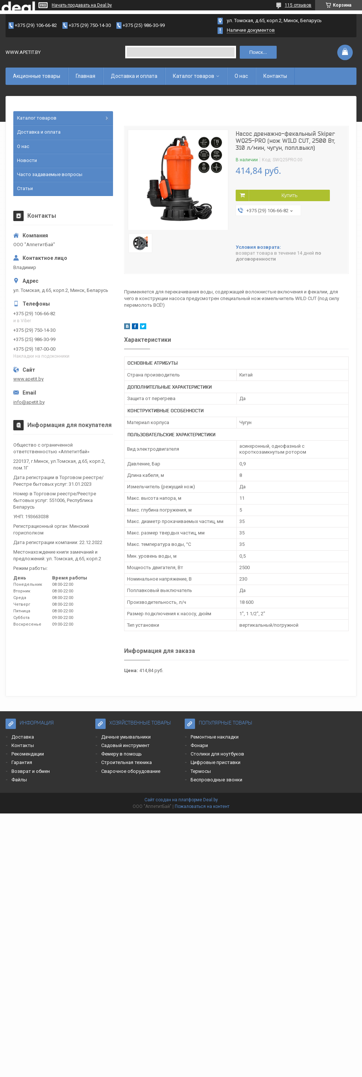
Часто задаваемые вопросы (49, 174)
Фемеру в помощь (121, 754)
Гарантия (21, 762)
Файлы (19, 779)
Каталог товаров (193, 76)
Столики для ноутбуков (217, 754)
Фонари (199, 745)
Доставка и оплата (134, 76)
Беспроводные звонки (216, 779)
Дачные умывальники (126, 737)
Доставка (22, 737)
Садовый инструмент (125, 745)
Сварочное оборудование (130, 771)
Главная (85, 76)
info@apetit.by (29, 402)
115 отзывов (298, 5)
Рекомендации (27, 754)
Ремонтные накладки (215, 737)
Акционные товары (36, 76)
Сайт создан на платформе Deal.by (181, 799)
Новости (27, 160)
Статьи (25, 188)
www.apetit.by (28, 379)
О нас (241, 76)
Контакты (275, 76)
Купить (289, 195)
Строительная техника (126, 762)
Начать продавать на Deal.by (82, 5)
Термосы (201, 771)
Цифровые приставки (215, 762)
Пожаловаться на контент (202, 806)
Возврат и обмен (30, 771)
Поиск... (258, 52)
